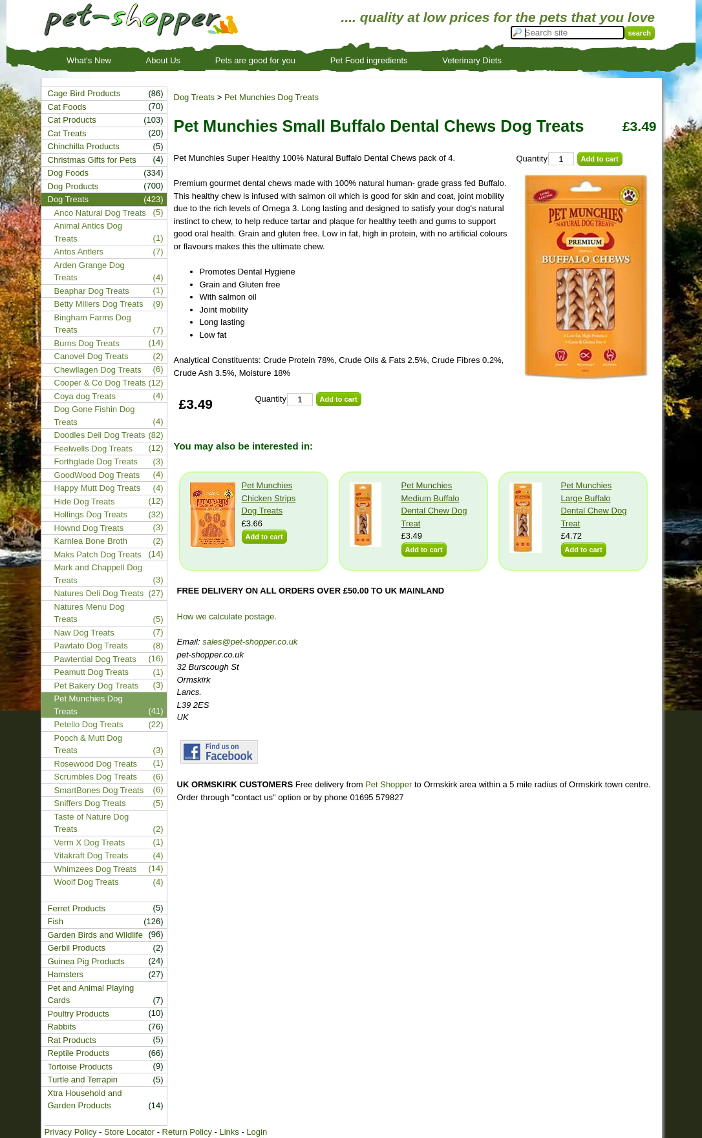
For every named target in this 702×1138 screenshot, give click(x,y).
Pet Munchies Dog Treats (271, 97)
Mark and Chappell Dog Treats (98, 574)
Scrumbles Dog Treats (96, 776)
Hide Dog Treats (84, 501)
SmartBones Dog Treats (99, 790)
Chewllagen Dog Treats (98, 370)
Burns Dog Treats (87, 343)
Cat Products (72, 120)
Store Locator (129, 1132)
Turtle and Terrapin (83, 1079)
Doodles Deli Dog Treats (99, 435)
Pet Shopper (388, 784)
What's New (89, 60)
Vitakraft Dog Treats (91, 855)
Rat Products (72, 1040)
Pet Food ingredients (369, 60)
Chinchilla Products (84, 146)
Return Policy (187, 1132)
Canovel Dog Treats (91, 356)
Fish (56, 921)
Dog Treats (194, 97)
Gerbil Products (77, 948)
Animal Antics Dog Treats (88, 232)
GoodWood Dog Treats (97, 475)
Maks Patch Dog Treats (98, 554)
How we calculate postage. (227, 616)
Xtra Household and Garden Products (85, 1099)
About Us (163, 60)
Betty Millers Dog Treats (99, 304)
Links (229, 1132)
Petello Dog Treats (88, 724)
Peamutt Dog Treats (91, 672)
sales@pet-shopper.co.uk (249, 642)
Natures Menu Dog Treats (89, 613)
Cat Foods (67, 107)
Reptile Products (78, 1053)
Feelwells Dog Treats (93, 448)
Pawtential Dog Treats (95, 659)
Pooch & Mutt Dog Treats (88, 744)
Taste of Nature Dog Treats (91, 823)
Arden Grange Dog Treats (89, 271)
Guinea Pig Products (86, 961)
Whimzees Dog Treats (95, 869)
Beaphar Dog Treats (91, 291)
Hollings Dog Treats (90, 514)
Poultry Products (78, 1014)
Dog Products (73, 186)
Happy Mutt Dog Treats (97, 488)
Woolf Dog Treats (86, 882)
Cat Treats (67, 133)
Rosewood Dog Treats (96, 764)
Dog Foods (68, 173)
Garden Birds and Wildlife (95, 935)
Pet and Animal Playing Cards (91, 994)
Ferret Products (77, 908)
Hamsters (66, 974)
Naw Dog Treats (84, 632)
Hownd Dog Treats (89, 528)
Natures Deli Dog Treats (99, 593)
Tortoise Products (80, 1066)
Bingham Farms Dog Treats (92, 324)
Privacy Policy (71, 1132)
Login (256, 1132)
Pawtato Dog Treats (91, 645)
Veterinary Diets (472, 60)
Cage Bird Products (84, 93)
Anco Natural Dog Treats (100, 213)
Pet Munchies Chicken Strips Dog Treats (269, 498)
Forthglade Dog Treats (96, 461)
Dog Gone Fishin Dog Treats (94, 415)
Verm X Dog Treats (89, 842)
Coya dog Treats (85, 396)
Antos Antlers (79, 251)
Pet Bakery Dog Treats (96, 685)
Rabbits (62, 1026)
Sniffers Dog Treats (90, 803)
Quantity (532, 158)
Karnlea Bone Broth (90, 541)
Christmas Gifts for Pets (92, 160)
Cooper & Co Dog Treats (100, 383)
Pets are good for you (255, 60)
